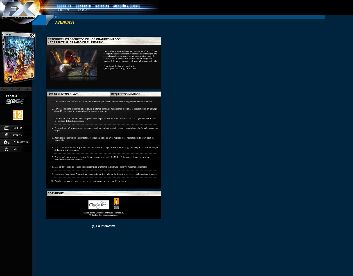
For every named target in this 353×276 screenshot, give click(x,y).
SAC (11, 149)
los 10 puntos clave (63, 94)
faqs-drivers (16, 142)
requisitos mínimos (125, 94)
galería (13, 128)
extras (13, 135)
